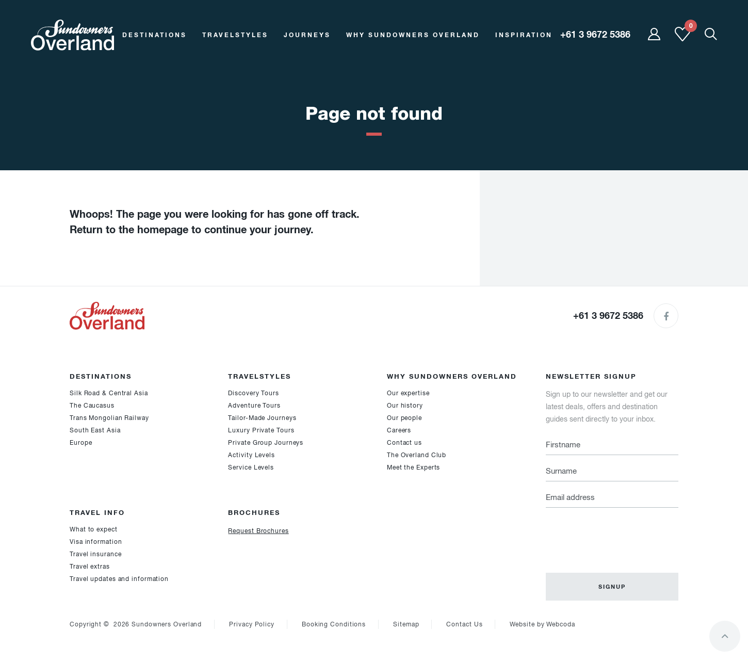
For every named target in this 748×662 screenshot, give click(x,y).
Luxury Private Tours (261, 430)
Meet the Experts (413, 467)
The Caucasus (92, 405)
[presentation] (624, 534)
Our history (405, 405)
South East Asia (95, 430)
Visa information (96, 541)
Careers (399, 430)
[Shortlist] (682, 39)
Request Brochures (258, 531)
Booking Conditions (334, 624)
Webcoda (560, 624)
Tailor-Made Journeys (262, 418)
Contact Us (464, 624)
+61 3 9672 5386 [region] (595, 34)
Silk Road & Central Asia (109, 393)
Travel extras (90, 566)
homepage (162, 229)
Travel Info (97, 512)
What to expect (94, 529)
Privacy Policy (251, 624)
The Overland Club (416, 455)
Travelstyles (235, 35)
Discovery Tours (253, 393)
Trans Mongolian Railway (109, 418)
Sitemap (406, 624)
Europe (81, 442)
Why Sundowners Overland (413, 35)
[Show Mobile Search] (711, 35)
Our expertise (408, 393)
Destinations (154, 35)
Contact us (404, 442)
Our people (404, 418)
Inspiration (523, 35)
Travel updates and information (119, 579)
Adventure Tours (254, 405)
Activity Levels (251, 455)
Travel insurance (95, 554)
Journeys (307, 35)
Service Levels (251, 467)
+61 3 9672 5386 (608, 315)
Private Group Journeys (265, 442)
